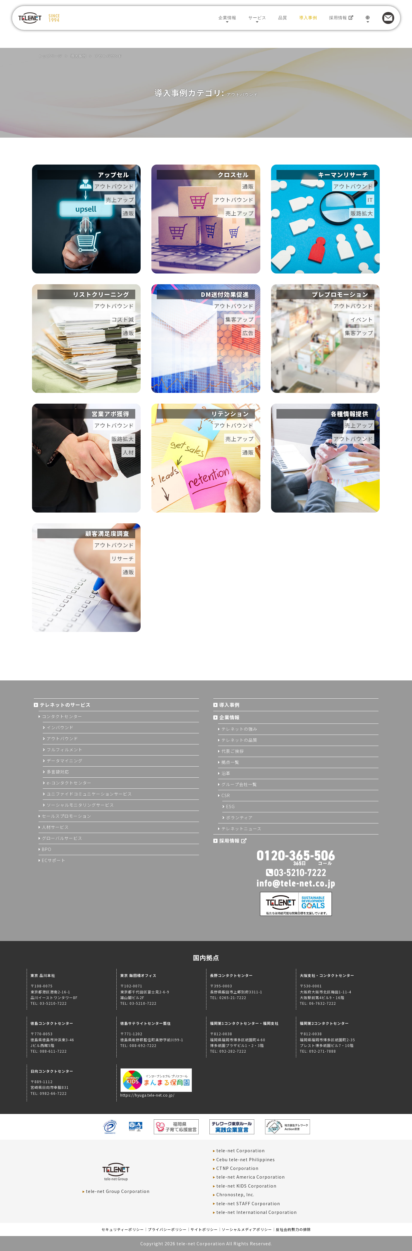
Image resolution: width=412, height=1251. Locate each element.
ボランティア (239, 817)
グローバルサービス (62, 838)
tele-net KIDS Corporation (246, 1186)
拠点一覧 (230, 762)
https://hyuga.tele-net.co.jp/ (156, 1092)
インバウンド (60, 727)
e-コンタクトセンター (69, 783)
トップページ (50, 55)
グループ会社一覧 (239, 784)
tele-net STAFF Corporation (248, 1203)
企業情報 (227, 17)
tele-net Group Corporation (118, 1191)
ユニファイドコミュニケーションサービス (89, 794)
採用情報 (341, 17)
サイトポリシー (204, 1229)
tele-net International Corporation (256, 1212)
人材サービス (55, 827)
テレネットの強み (239, 729)
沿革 (225, 773)
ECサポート (54, 860)
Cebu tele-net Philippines (245, 1159)
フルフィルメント (65, 750)
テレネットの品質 (239, 740)
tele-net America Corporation (250, 1177)
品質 (282, 17)
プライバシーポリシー (167, 1229)
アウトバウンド (62, 738)
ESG (230, 806)
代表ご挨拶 (232, 751)
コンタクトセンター (62, 716)
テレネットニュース (241, 829)
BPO (46, 849)
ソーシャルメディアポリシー (247, 1229)
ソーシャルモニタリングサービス (80, 805)
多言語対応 (58, 772)
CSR (225, 795)
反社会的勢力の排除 (293, 1229)
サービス (257, 17)
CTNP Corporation (237, 1168)
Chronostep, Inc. (235, 1194)
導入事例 (308, 17)
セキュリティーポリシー (122, 1229)
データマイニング (65, 761)
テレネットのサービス (65, 704)
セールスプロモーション (66, 816)
